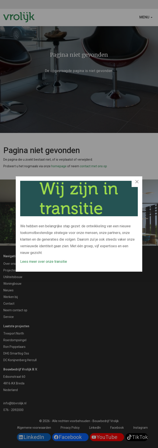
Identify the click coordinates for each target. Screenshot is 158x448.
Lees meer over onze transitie (43, 261)
